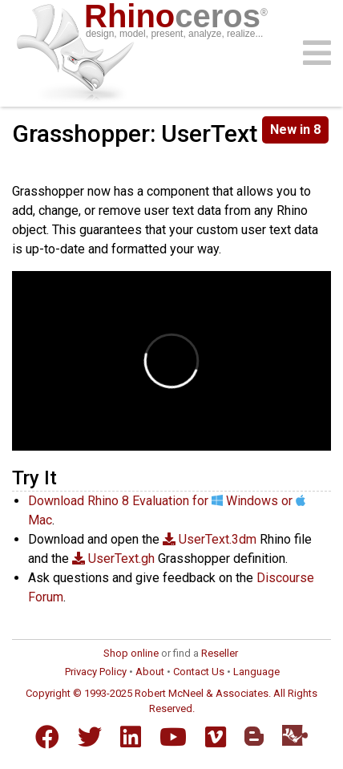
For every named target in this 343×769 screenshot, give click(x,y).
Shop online (131, 653)
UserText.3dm (209, 539)
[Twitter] (90, 737)
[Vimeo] (215, 737)
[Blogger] (254, 736)
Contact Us (198, 672)
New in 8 (295, 129)
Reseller (219, 653)
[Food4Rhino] (295, 735)
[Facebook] (47, 737)
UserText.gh (113, 558)
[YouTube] (173, 737)
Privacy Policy (96, 672)
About (149, 672)
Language (256, 672)
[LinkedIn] (130, 737)
